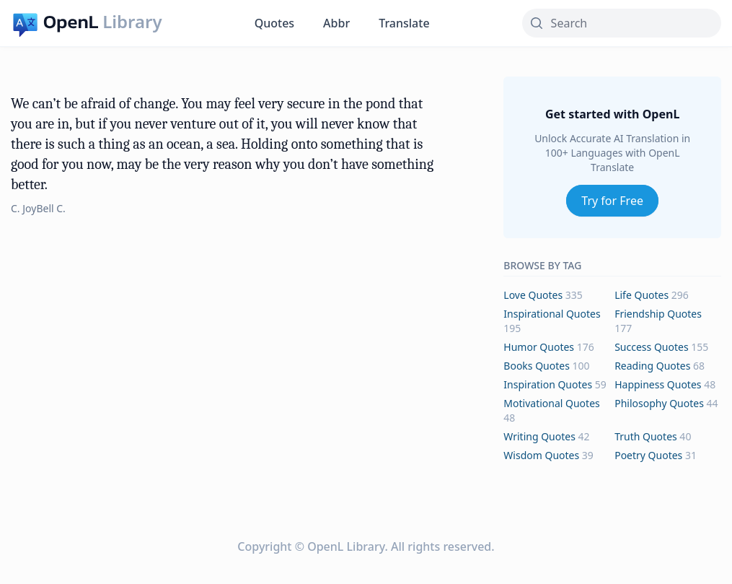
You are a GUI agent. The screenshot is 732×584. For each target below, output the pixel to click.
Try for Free (612, 201)
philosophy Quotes (659, 403)
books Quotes (536, 365)
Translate (404, 23)
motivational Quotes (551, 403)
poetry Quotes (648, 455)
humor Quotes (538, 347)
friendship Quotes (658, 314)
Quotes (274, 23)
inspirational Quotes (551, 314)
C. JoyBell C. (38, 208)
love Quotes (533, 295)
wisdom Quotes (541, 455)
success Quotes (651, 347)
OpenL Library (345, 546)
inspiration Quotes (547, 384)
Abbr (336, 23)
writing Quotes (539, 436)
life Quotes (641, 295)
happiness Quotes (657, 384)
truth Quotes (645, 436)
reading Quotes (652, 365)
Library (132, 21)
